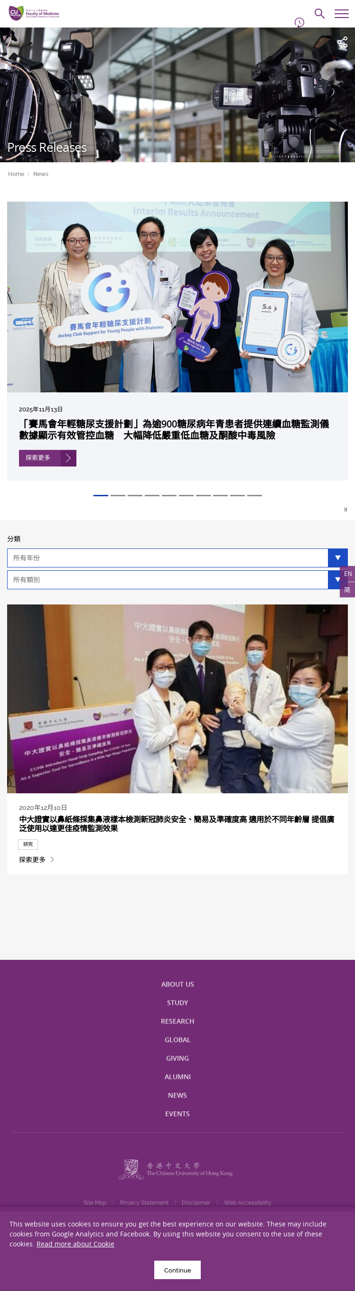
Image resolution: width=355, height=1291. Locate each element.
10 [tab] (254, 495)
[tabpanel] (177, 348)
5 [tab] (169, 495)
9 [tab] (237, 495)
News (40, 174)
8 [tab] (220, 495)
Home (16, 174)
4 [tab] (152, 495)
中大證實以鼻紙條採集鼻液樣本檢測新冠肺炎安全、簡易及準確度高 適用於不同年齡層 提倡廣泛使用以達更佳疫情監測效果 (176, 832)
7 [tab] (203, 495)
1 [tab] (100, 495)
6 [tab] (186, 495)
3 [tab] (135, 495)
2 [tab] (118, 495)
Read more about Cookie (75, 1243)
